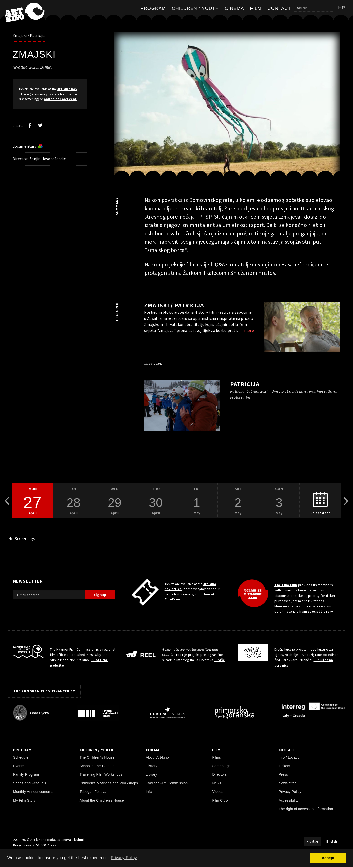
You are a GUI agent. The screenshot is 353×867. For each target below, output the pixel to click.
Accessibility (288, 800)
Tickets (284, 766)
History (151, 766)
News (216, 783)
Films (216, 757)
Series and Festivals (29, 783)
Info (149, 792)
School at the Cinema (97, 766)
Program (153, 8)
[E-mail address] (49, 594)
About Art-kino (157, 757)
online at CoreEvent (60, 99)
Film (256, 8)
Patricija (245, 384)
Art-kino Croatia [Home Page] (42, 839)
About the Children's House (102, 800)
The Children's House (97, 757)
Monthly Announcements (33, 792)
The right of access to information (306, 809)
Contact (279, 8)
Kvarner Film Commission (167, 783)
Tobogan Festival (93, 792)
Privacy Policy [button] (124, 858)
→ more (246, 330)
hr (341, 7)
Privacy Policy (290, 792)
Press (283, 774)
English (331, 841)
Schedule (20, 757)
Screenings (221, 766)
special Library (320, 611)
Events (18, 766)
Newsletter (287, 783)
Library (151, 774)
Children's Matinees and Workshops (109, 783)
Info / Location (290, 757)
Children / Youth (195, 8)
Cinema (234, 8)
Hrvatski (312, 841)
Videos (217, 792)
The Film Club (285, 585)
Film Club (220, 800)
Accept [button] (328, 858)
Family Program (26, 774)
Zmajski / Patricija (29, 35)
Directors (219, 774)
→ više (219, 660)
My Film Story (24, 800)
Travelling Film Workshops (101, 774)
